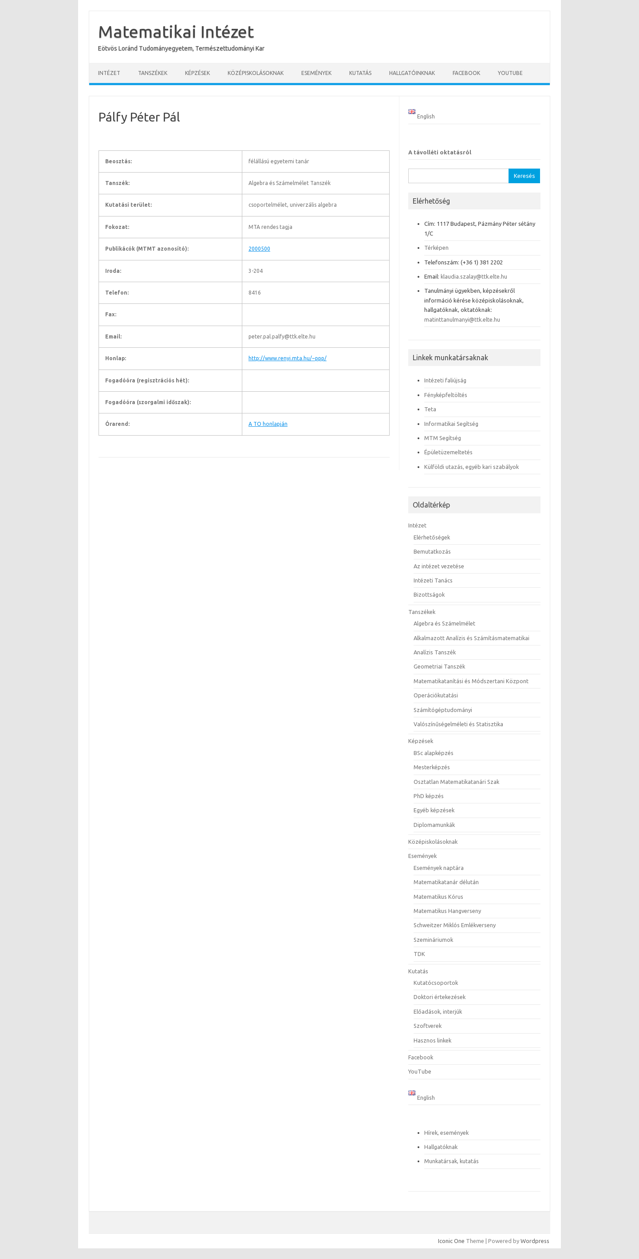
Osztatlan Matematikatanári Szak (456, 782)
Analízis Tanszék (435, 652)
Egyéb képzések (434, 810)
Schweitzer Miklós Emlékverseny (455, 925)
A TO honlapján (268, 424)
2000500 (259, 249)
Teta (430, 409)
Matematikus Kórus (438, 896)
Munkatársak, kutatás (451, 1161)
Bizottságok (429, 594)
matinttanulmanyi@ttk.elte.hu (462, 319)
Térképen (436, 247)
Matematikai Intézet (176, 31)
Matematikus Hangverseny (447, 911)
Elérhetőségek (432, 537)
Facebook (466, 73)
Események (316, 73)
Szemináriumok (433, 939)
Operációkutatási (436, 695)
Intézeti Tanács (433, 580)
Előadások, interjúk (438, 1011)
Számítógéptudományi (443, 710)
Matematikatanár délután (446, 882)
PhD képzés (429, 796)
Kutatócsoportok (436, 983)
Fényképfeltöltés (445, 395)
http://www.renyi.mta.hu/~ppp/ (287, 358)
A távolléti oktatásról (439, 152)
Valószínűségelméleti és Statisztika (458, 724)
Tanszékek (152, 73)
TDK (419, 954)
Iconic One (451, 1241)
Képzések (197, 73)
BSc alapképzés (434, 753)
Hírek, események (446, 1132)
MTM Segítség (442, 438)
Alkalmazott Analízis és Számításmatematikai (471, 638)
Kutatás (360, 73)
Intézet (109, 73)
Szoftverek (428, 1026)
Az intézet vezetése (439, 566)
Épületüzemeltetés (448, 452)
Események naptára (439, 868)
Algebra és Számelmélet (444, 623)
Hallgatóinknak (412, 73)
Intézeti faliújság (445, 380)
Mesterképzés (432, 767)
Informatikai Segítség (451, 424)
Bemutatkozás (432, 551)
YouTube (510, 73)
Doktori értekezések (439, 997)
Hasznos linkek (432, 1040)
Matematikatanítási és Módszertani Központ (471, 681)
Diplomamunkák (434, 825)
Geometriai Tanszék (439, 666)
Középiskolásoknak (256, 73)
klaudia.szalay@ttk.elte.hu (474, 276)
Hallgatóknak (441, 1147)
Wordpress (535, 1241)
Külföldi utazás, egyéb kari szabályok (471, 467)
